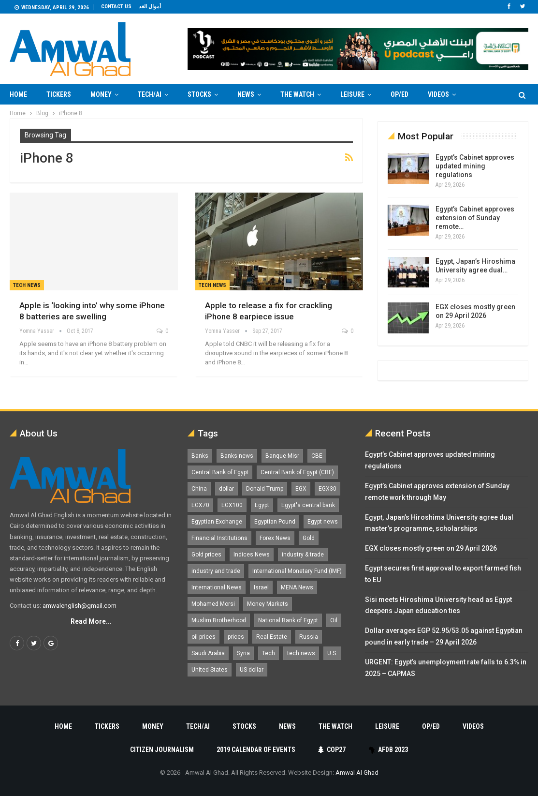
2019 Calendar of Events (256, 749)
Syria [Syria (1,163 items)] (243, 653)
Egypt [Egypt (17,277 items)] (262, 505)
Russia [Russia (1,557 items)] (308, 636)
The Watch (297, 94)
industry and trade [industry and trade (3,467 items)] (215, 571)
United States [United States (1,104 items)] (209, 669)
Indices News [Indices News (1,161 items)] (251, 554)
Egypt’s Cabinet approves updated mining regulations (475, 166)
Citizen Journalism (162, 749)
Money (101, 94)
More (436, 94)
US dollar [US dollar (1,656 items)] (251, 669)
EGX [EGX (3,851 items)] (300, 488)
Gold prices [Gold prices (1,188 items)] (206, 554)
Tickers (58, 94)
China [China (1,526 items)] (199, 488)
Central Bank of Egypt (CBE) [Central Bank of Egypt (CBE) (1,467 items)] (297, 472)
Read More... (91, 621)
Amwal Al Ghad (356, 772)
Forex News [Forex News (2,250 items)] (275, 538)
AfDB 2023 (388, 749)
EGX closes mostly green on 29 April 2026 (431, 548)
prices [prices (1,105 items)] (236, 636)
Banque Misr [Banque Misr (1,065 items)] (282, 455)
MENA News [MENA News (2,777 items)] (297, 587)
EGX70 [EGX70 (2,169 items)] (200, 505)
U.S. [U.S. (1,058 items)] (332, 653)
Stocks (199, 94)
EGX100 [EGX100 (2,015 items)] (232, 505)
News (245, 94)
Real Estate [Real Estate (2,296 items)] (271, 636)
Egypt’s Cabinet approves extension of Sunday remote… (475, 217)
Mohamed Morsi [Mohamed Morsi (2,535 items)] (213, 604)
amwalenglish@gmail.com (79, 605)
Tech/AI (149, 94)
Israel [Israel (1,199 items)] (261, 587)
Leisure (352, 94)
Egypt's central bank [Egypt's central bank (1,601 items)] (308, 505)
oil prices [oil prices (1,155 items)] (203, 636)
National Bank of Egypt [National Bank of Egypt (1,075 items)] (288, 620)
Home (18, 94)
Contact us (116, 6)
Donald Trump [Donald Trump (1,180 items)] (264, 488)
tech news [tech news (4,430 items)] (301, 653)
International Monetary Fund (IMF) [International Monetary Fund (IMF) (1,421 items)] (297, 571)
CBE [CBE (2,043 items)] (316, 455)
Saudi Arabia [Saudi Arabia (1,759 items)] (208, 653)
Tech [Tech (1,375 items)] (268, 653)
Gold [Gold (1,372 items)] (309, 538)
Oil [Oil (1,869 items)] (333, 620)
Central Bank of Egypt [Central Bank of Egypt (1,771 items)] (219, 472)
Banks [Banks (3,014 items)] (199, 455)
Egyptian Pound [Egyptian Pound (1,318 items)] (274, 521)
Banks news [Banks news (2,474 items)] (236, 455)
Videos (473, 726)
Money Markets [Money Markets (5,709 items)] (267, 604)
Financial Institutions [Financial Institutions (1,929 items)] (219, 538)
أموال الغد (150, 6)
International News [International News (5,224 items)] (216, 587)
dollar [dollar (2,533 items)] (226, 488)
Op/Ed (399, 94)
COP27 (332, 749)
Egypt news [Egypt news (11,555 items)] (322, 521)
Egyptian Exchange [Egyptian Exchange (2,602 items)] (216, 521)
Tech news (27, 285)
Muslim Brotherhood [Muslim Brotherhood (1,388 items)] (218, 620)
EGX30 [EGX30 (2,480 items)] (327, 488)
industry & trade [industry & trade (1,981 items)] (303, 554)
